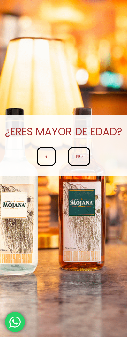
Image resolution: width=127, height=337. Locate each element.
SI (46, 156)
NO (79, 156)
